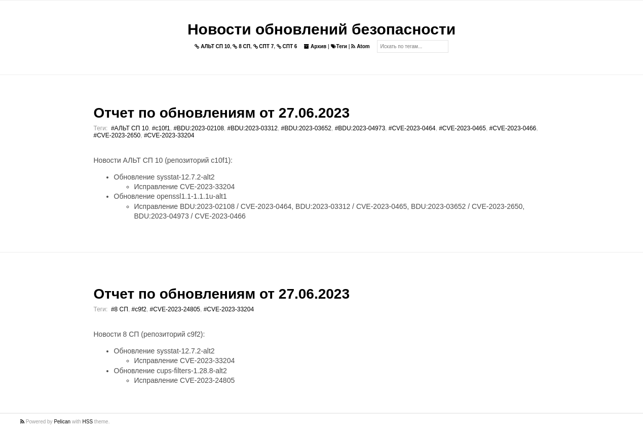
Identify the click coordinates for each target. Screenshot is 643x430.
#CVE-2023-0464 (412, 128)
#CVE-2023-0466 (513, 128)
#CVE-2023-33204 (169, 135)
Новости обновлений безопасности (321, 29)
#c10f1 (161, 128)
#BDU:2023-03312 (253, 128)
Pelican (62, 421)
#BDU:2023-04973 (360, 128)
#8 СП (119, 309)
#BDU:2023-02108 (198, 128)
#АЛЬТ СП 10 (129, 128)
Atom (360, 46)
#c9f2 (139, 309)
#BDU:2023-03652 (306, 128)
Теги (339, 46)
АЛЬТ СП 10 (212, 46)
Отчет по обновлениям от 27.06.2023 (222, 113)
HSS (88, 421)
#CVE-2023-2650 (117, 135)
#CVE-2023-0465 (462, 128)
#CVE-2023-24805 (175, 309)
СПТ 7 (263, 46)
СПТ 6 (287, 46)
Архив (315, 46)
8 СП (241, 46)
